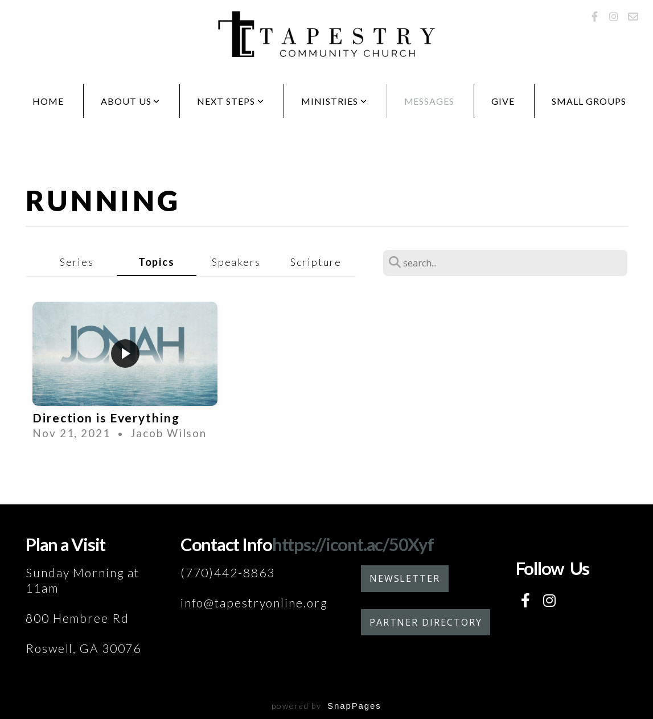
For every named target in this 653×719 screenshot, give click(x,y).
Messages (429, 101)
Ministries (334, 101)
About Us (131, 101)
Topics (156, 262)
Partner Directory (425, 622)
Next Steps (230, 101)
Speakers (236, 262)
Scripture (316, 262)
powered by (326, 705)
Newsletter (404, 578)
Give (503, 101)
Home (48, 101)
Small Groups (589, 101)
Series (77, 262)
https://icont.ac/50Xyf (353, 544)
